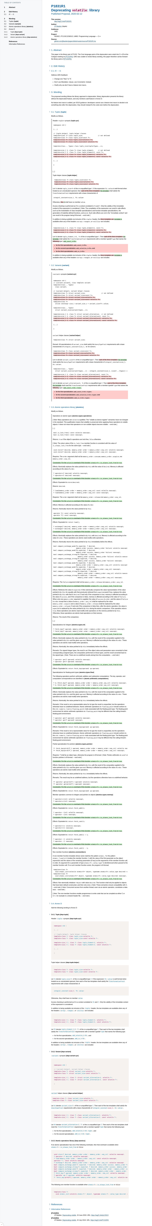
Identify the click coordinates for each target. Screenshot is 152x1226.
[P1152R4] (69, 56)
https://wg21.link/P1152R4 (100, 1220)
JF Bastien (58, 26)
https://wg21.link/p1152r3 (99, 1215)
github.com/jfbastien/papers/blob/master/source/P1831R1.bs (75, 41)
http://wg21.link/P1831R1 (63, 21)
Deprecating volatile (69, 1215)
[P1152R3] (67, 59)
